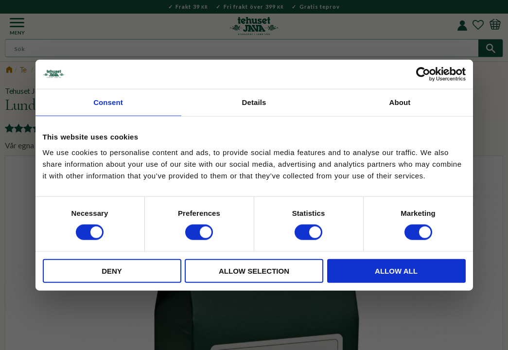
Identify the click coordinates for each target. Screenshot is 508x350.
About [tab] (400, 102)
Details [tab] (254, 102)
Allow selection (254, 270)
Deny (112, 270)
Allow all (396, 270)
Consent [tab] (108, 102)
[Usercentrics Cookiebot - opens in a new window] (423, 74)
